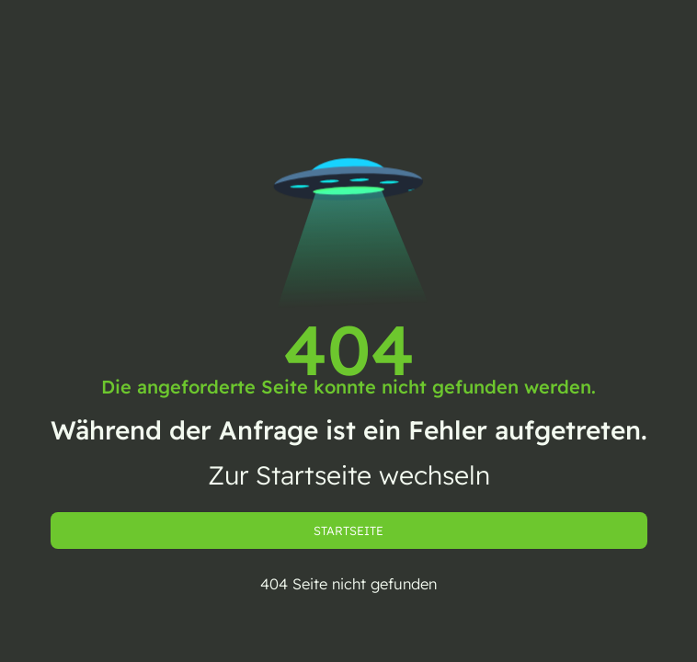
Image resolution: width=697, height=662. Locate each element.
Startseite (348, 530)
